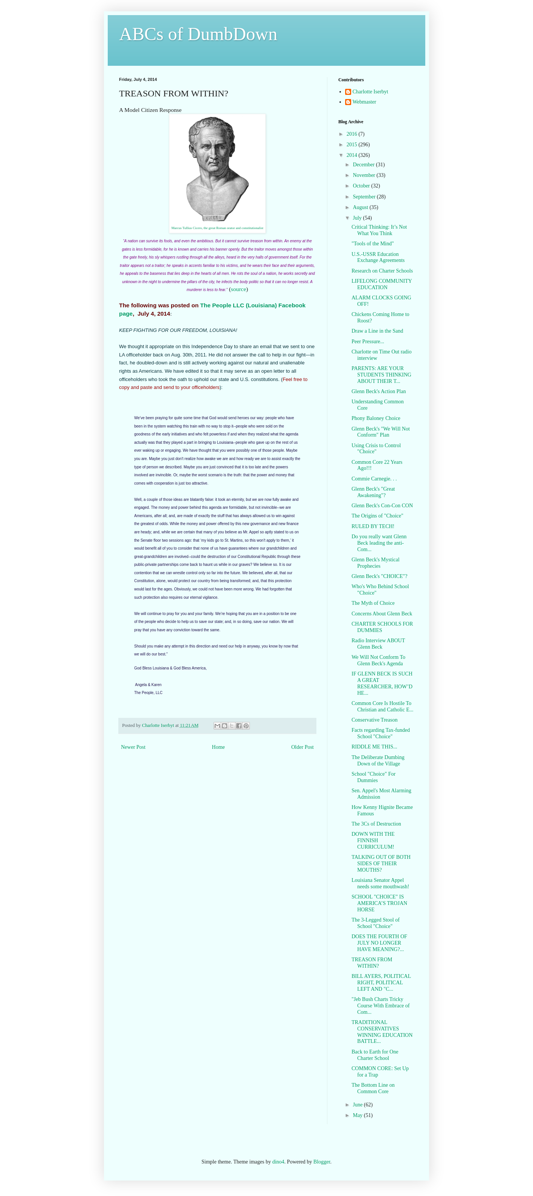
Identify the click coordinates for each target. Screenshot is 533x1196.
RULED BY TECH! (373, 526)
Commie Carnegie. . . (374, 479)
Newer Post (133, 747)
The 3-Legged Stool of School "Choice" (376, 923)
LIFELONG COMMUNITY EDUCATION (382, 284)
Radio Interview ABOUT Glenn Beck (378, 644)
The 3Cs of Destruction (376, 824)
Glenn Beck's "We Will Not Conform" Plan (381, 432)
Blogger (321, 1162)
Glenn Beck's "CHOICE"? (379, 576)
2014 (353, 155)
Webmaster (365, 102)
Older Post (302, 747)
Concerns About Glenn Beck (382, 614)
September (365, 197)
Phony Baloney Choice (376, 418)
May (358, 1115)
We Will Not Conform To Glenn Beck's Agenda (378, 660)
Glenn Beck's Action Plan (379, 391)
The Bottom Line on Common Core (373, 1088)
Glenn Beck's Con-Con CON (382, 505)
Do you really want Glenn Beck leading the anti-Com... (379, 543)
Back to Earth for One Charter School (375, 1055)
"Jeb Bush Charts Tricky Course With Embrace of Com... (381, 1005)
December (364, 164)
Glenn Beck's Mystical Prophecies (376, 563)
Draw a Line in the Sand (377, 331)
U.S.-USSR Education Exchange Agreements (378, 257)
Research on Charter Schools (382, 271)
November (365, 175)
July (358, 218)
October (362, 186)
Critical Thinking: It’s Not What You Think (379, 230)
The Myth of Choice (373, 603)
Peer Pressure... (368, 341)
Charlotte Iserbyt (370, 92)
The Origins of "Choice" (377, 516)
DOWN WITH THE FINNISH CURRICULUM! (373, 840)
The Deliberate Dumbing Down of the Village (378, 760)
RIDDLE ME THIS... (374, 747)
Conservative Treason (375, 720)
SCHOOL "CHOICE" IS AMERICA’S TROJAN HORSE (379, 903)
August (361, 207)
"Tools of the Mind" (373, 243)
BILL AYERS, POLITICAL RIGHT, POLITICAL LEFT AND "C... (381, 982)
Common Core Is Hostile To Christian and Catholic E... (383, 706)
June (358, 1105)
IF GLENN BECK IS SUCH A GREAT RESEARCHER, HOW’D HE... (382, 683)
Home (218, 747)
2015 (353, 144)
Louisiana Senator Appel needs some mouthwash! (380, 883)
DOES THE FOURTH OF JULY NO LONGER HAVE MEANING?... (379, 943)
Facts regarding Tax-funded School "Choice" (381, 733)
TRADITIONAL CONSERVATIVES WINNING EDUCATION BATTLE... (382, 1031)
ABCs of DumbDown (198, 34)
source (238, 289)
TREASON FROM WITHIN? (372, 963)
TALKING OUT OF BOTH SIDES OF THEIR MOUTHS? (381, 863)
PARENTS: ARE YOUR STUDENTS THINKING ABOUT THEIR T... (381, 375)
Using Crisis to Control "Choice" (376, 449)
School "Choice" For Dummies (373, 777)
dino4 (278, 1162)
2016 (353, 134)
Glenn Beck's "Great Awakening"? (373, 492)
